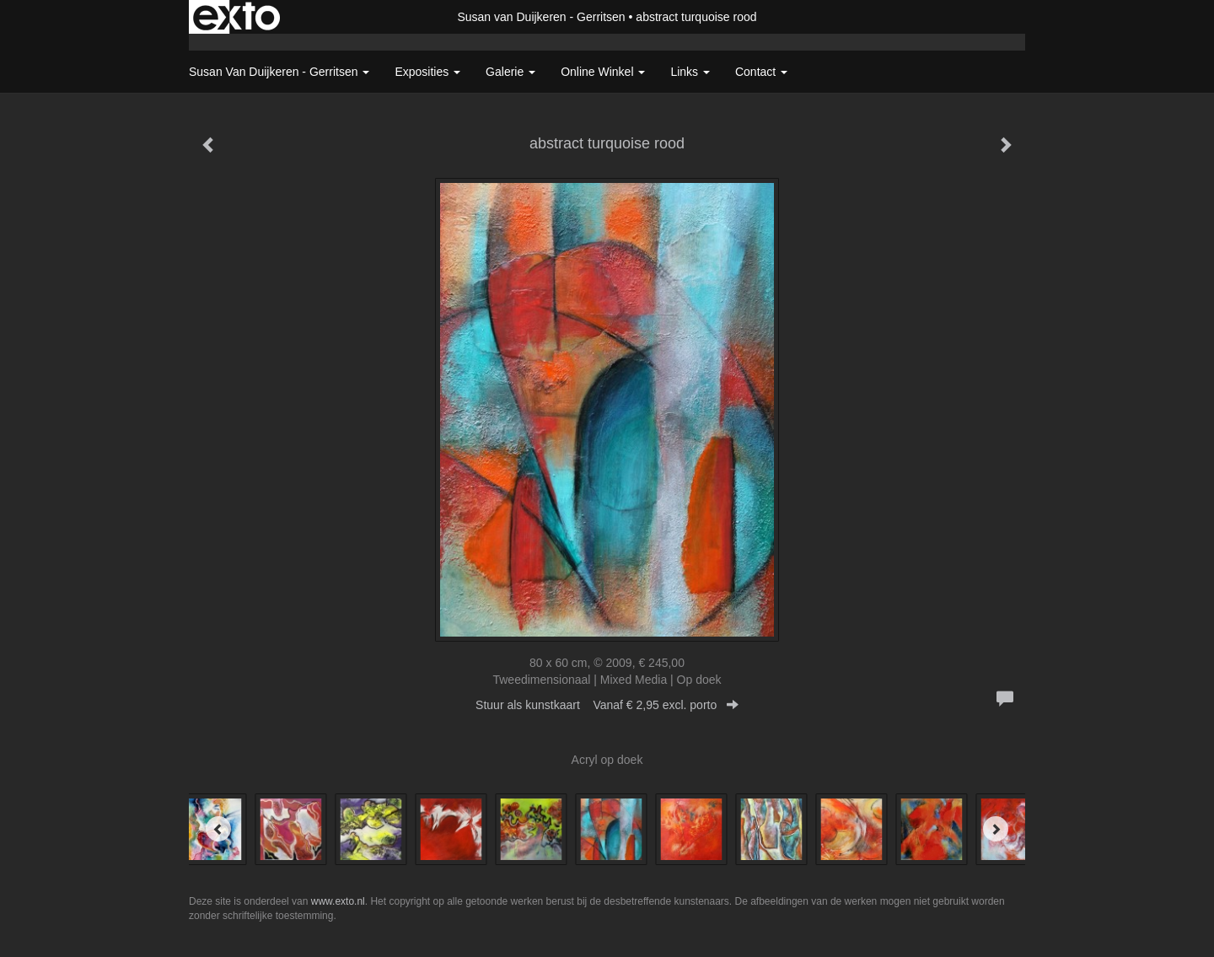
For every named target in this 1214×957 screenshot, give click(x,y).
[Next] (995, 828)
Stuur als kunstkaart (607, 705)
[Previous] (218, 828)
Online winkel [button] (603, 71)
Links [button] (690, 71)
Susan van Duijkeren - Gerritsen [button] (279, 71)
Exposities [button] (427, 71)
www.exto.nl (338, 901)
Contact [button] (761, 71)
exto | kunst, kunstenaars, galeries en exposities (236, 17)
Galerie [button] (510, 71)
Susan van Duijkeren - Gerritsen (541, 17)
